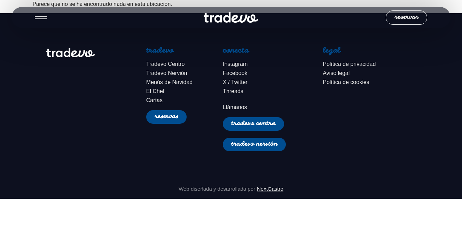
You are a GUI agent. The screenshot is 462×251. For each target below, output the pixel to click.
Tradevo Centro (165, 64)
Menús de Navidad (169, 82)
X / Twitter (235, 82)
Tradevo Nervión (166, 73)
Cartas (154, 100)
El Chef (155, 91)
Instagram (235, 64)
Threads (233, 91)
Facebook (235, 73)
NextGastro (270, 189)
